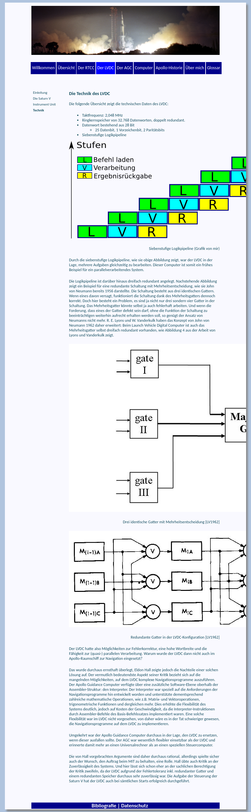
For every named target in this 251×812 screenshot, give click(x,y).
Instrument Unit (44, 104)
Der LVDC (105, 68)
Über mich (195, 68)
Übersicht (66, 68)
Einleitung (40, 92)
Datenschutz (134, 806)
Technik (38, 110)
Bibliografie (104, 806)
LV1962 (212, 521)
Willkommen (43, 68)
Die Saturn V (42, 98)
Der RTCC (86, 68)
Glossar (213, 68)
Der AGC (124, 68)
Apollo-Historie (169, 68)
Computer (144, 68)
